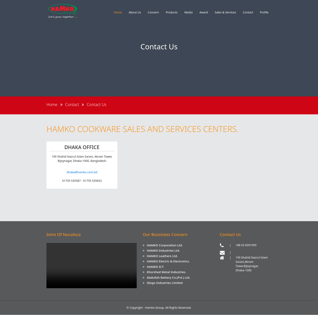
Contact (248, 12)
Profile (264, 12)
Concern (153, 12)
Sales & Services (225, 12)
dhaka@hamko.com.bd (82, 172)
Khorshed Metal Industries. (166, 272)
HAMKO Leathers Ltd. (162, 256)
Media (188, 12)
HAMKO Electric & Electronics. (168, 261)
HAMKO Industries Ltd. (163, 251)
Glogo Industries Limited (165, 283)
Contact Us (97, 104)
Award (203, 12)
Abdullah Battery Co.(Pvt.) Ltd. (168, 278)
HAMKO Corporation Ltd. (165, 245)
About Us (135, 12)
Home (118, 12)
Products (171, 12)
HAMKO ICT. (155, 267)
